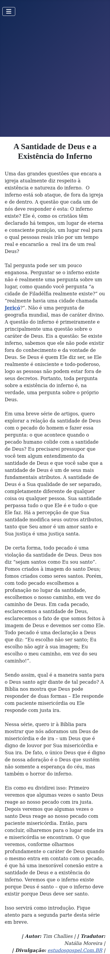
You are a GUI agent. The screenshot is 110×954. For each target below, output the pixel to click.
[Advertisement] (55, 79)
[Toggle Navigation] (8, 11)
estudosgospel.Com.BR (75, 950)
